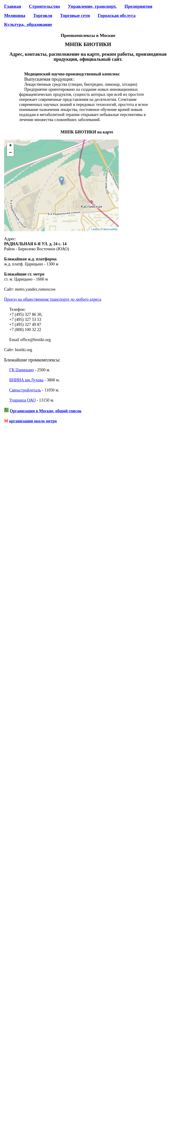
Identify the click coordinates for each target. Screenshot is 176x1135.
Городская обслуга (116, 15)
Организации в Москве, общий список (46, 411)
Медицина (14, 15)
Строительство (44, 6)
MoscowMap (110, 229)
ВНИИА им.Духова (26, 380)
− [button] (10, 152)
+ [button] (10, 145)
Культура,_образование (28, 24)
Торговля (42, 15)
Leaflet (95, 229)
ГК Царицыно (21, 370)
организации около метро (33, 421)
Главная (12, 6)
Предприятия (138, 6)
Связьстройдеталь (25, 390)
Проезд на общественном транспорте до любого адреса (52, 299)
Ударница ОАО (22, 400)
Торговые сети (75, 15)
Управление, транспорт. (92, 6)
